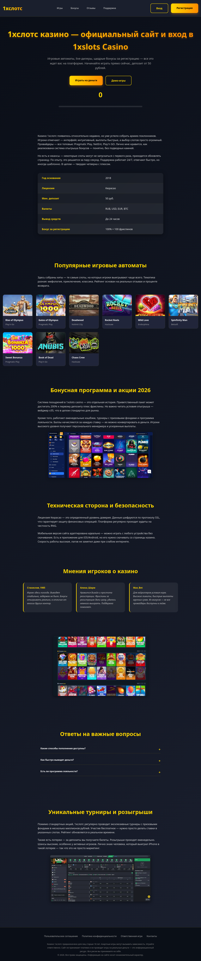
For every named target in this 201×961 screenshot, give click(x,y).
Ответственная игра (131, 936)
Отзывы (91, 8)
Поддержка (109, 8)
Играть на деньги (86, 80)
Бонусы (75, 8)
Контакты (152, 936)
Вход (159, 8)
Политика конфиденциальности (99, 936)
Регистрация (185, 8)
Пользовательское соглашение (61, 936)
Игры (60, 8)
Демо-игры (118, 80)
